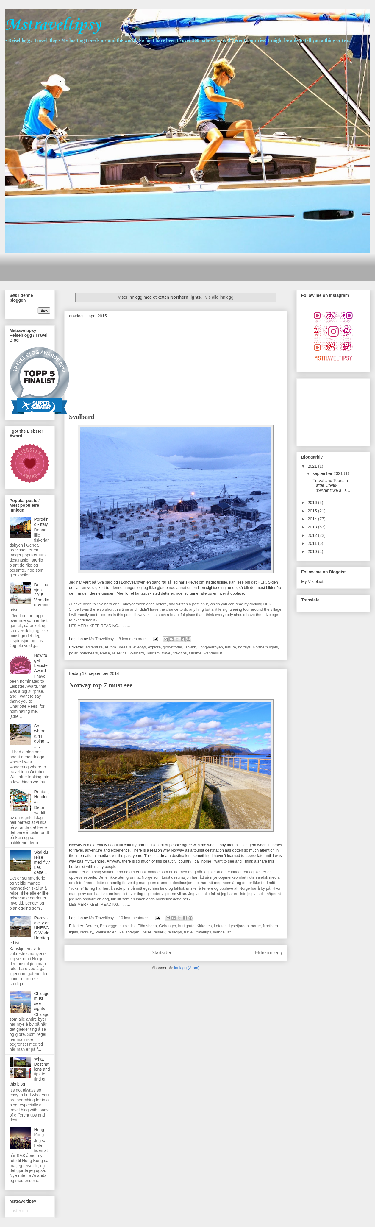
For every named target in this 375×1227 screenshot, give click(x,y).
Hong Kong (39, 1132)
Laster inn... (20, 1210)
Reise (105, 653)
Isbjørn (190, 647)
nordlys (244, 647)
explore (154, 647)
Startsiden (161, 952)
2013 (313, 527)
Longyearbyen (210, 647)
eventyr (139, 647)
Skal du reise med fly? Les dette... (42, 862)
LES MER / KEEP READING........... (99, 625)
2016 (313, 502)
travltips (180, 653)
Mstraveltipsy (53, 25)
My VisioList (312, 581)
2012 (313, 535)
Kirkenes (204, 926)
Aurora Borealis (117, 647)
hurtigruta (186, 926)
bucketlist (127, 926)
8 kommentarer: (133, 639)
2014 (313, 519)
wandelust (222, 932)
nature (230, 647)
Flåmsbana (147, 926)
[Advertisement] (117, 266)
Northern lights (265, 647)
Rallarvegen (129, 932)
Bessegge (108, 926)
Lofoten (220, 926)
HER (262, 582)
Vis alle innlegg (219, 297)
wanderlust (213, 653)
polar (73, 653)
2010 (313, 551)
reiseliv (159, 932)
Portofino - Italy (41, 522)
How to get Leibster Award (41, 663)
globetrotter (172, 647)
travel (166, 653)
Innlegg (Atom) (186, 968)
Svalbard (82, 416)
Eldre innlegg (268, 952)
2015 (313, 511)
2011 (313, 543)
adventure (94, 647)
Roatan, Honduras (41, 796)
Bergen (91, 926)
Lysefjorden (239, 926)
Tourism (153, 653)
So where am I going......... (41, 736)
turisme (195, 653)
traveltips (203, 932)
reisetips (119, 653)
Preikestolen (106, 932)
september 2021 (328, 473)
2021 (313, 466)
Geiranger (167, 926)
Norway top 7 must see (100, 685)
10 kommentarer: (134, 918)
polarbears (88, 653)
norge (256, 926)
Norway (86, 932)
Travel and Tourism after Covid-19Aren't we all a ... (331, 485)
